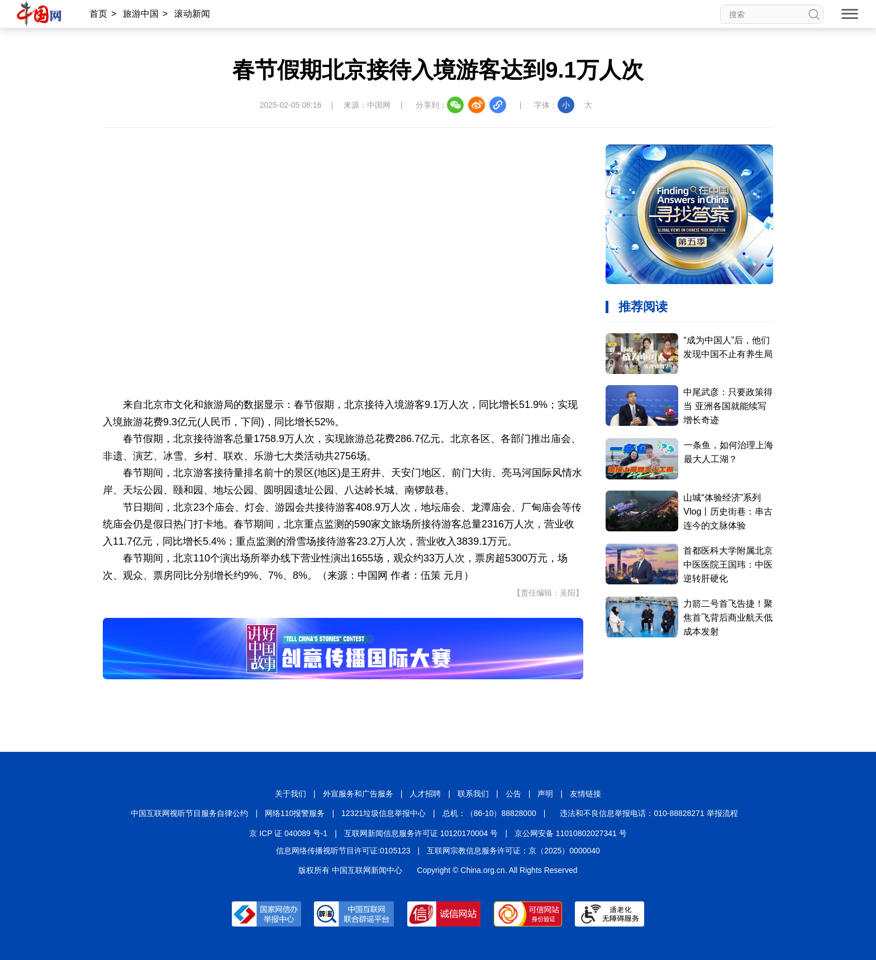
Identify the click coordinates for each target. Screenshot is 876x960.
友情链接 (585, 793)
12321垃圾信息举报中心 (383, 813)
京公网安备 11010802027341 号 (571, 833)
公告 (513, 793)
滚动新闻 (192, 13)
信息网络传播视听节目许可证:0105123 (343, 850)
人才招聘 (425, 793)
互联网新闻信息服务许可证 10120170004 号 (421, 833)
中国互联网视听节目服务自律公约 (189, 813)
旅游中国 (141, 13)
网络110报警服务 (295, 813)
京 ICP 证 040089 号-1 (288, 833)
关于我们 (290, 793)
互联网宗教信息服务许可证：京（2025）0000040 (513, 850)
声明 (545, 793)
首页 (98, 13)
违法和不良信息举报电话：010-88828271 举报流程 (648, 813)
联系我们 (473, 793)
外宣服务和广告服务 (358, 793)
